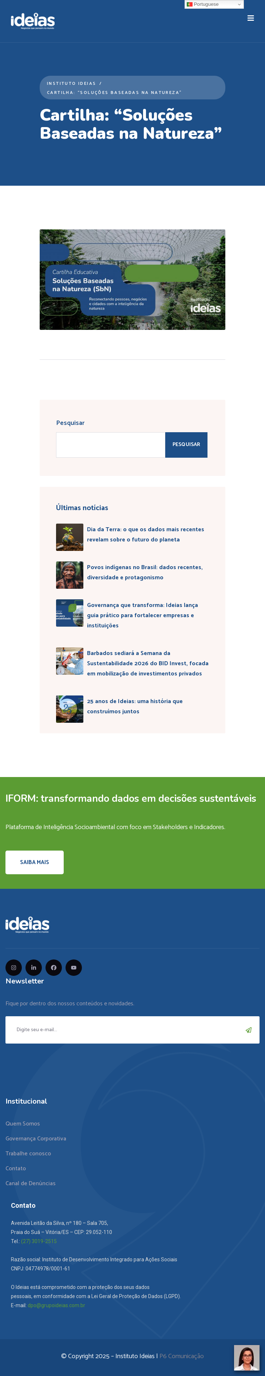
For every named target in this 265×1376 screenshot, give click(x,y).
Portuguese (203, 4)
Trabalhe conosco (28, 1154)
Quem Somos (22, 1124)
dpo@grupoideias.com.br (56, 1305)
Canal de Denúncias (30, 1183)
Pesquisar (70, 423)
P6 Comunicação (181, 1356)
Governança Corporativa (35, 1139)
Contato (15, 1169)
